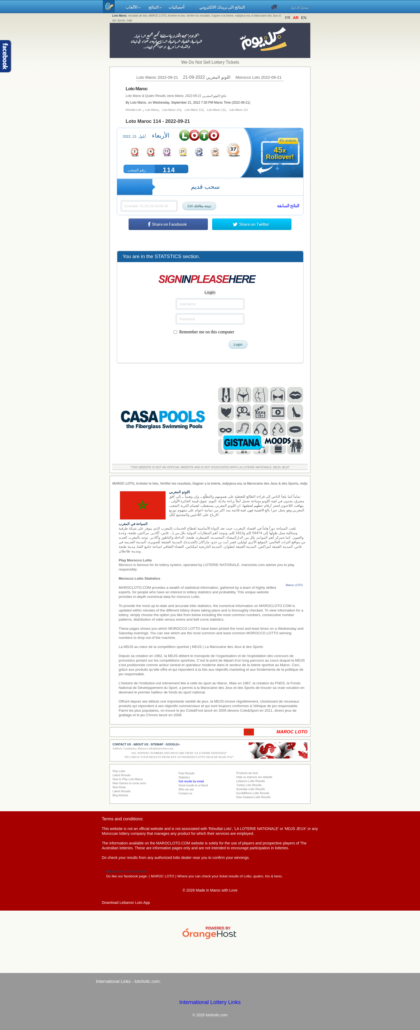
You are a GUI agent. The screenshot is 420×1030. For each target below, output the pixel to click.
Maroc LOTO (294, 585)
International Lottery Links (210, 1002)
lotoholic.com (146, 981)
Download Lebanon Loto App (126, 902)
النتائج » (155, 7)
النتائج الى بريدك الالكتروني (222, 7)
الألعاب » (134, 7)
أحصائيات (181, 7)
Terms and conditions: (123, 819)
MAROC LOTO (162, 876)
